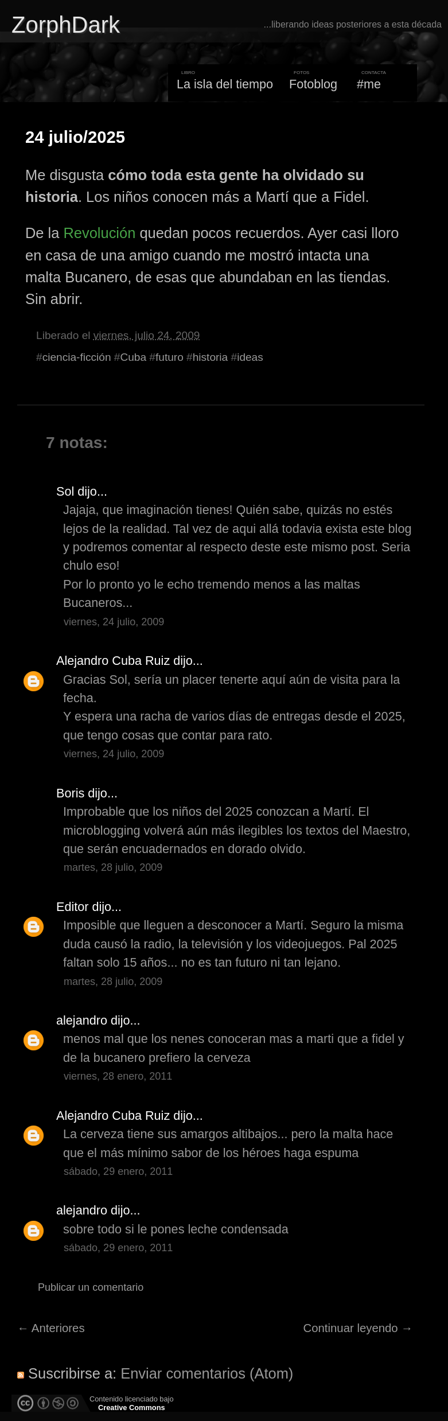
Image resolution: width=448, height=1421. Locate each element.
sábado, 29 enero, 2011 (118, 1171)
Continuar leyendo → (358, 1328)
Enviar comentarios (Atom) (206, 1373)
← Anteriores (51, 1328)
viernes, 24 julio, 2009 (114, 622)
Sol (65, 491)
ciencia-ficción (76, 357)
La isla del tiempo (225, 84)
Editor (72, 907)
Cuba (133, 357)
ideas (250, 357)
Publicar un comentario (90, 1287)
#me (369, 84)
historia (210, 357)
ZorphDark (65, 24)
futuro (169, 357)
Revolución (99, 233)
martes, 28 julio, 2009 (113, 867)
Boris (70, 793)
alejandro (81, 1020)
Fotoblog (313, 84)
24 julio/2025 (75, 137)
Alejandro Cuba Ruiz (113, 660)
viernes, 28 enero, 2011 (118, 1076)
